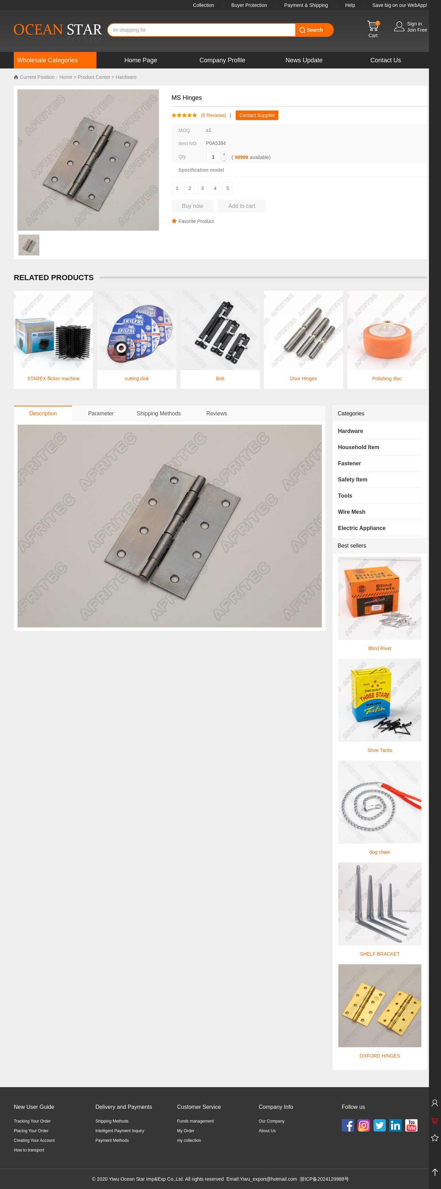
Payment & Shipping (306, 5)
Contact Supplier (257, 115)
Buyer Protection (249, 5)
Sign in (414, 23)
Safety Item (352, 479)
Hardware (126, 77)
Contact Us (385, 60)
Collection (203, 5)
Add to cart (241, 206)
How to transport (29, 1150)
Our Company (272, 1121)
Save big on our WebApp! (399, 5)
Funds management (195, 1121)
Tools (345, 496)
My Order (185, 1130)
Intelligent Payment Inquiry (119, 1130)
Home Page (140, 60)
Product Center (94, 77)
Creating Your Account (34, 1140)
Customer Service (199, 1107)
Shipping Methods (112, 1121)
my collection (189, 1140)
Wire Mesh (352, 512)
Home (65, 77)
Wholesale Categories (47, 60)
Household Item (358, 447)
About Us (267, 1130)
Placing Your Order (31, 1130)
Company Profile (222, 60)
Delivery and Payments (123, 1107)
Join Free (417, 30)
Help (350, 5)
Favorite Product (193, 221)
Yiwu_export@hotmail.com (268, 1179)
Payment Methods (112, 1140)
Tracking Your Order (32, 1121)
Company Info (276, 1107)
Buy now (192, 206)
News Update (303, 60)
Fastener (349, 463)
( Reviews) (211, 115)
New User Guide (34, 1107)
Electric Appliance (362, 528)
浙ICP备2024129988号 (324, 1179)
